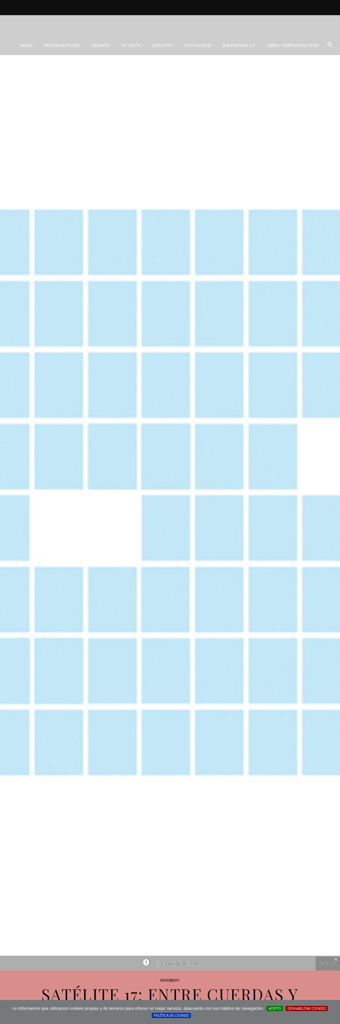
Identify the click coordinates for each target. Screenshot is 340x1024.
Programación (61, 45)
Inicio (25, 45)
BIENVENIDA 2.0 (239, 45)
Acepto (274, 1008)
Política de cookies (171, 1015)
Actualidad (197, 45)
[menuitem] (26, 45)
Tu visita (131, 45)
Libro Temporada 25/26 (293, 45)
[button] (330, 45)
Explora (162, 45)
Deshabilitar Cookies (307, 1008)
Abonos (100, 45)
